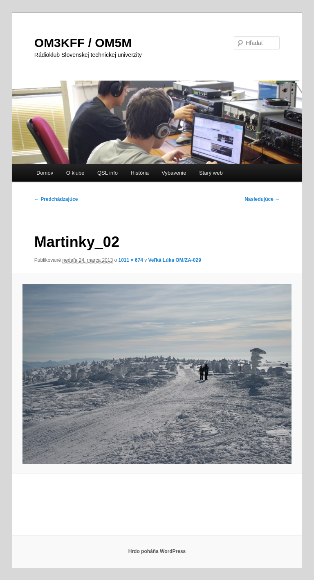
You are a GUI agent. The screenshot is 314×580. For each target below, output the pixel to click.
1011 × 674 (130, 260)
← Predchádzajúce (56, 199)
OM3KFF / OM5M (83, 42)
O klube (75, 173)
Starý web (211, 173)
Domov (44, 173)
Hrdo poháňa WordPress (157, 551)
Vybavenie (173, 173)
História (140, 173)
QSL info (107, 173)
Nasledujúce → (262, 199)
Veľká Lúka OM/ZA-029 (174, 260)
